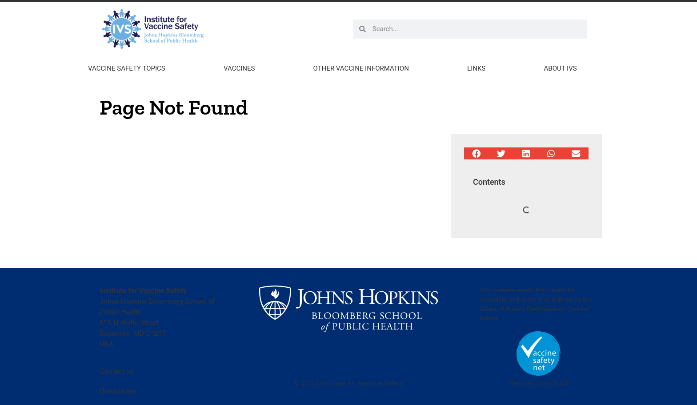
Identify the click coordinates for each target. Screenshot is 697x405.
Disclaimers (118, 391)
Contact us (117, 371)
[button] (476, 153)
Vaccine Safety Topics (126, 68)
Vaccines (239, 68)
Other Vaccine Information (361, 68)
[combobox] (476, 29)
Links (476, 68)
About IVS (560, 68)
